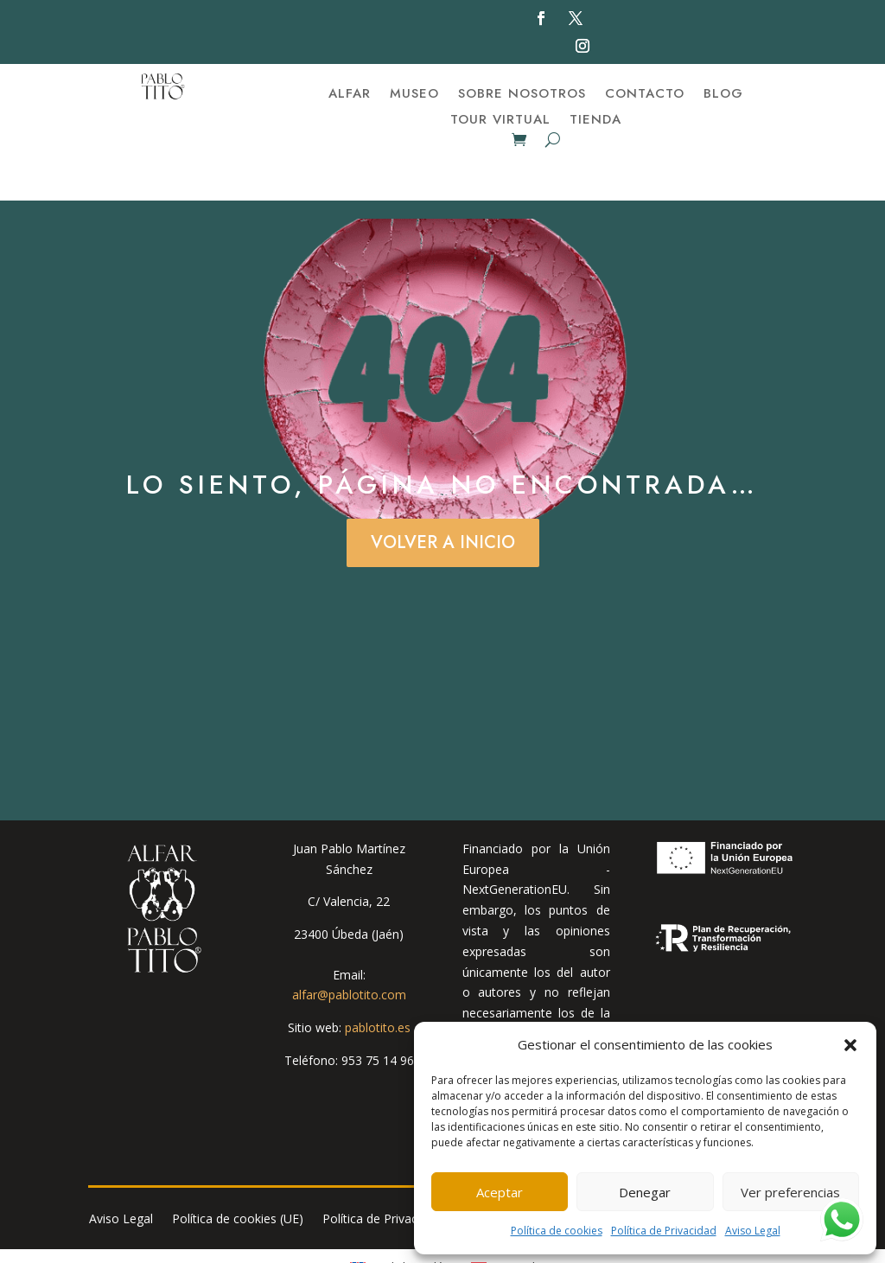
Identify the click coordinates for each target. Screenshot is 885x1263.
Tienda (595, 121)
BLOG (723, 95)
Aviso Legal (752, 1230)
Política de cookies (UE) (237, 1171)
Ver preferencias (790, 1192)
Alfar (349, 95)
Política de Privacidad (663, 1230)
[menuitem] (401, 1219)
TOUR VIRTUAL (500, 121)
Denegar (645, 1192)
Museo (414, 95)
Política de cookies (556, 1230)
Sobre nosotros (522, 95)
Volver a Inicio (443, 494)
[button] (850, 1045)
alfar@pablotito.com (349, 946)
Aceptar (499, 1192)
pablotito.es (378, 979)
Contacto (644, 95)
